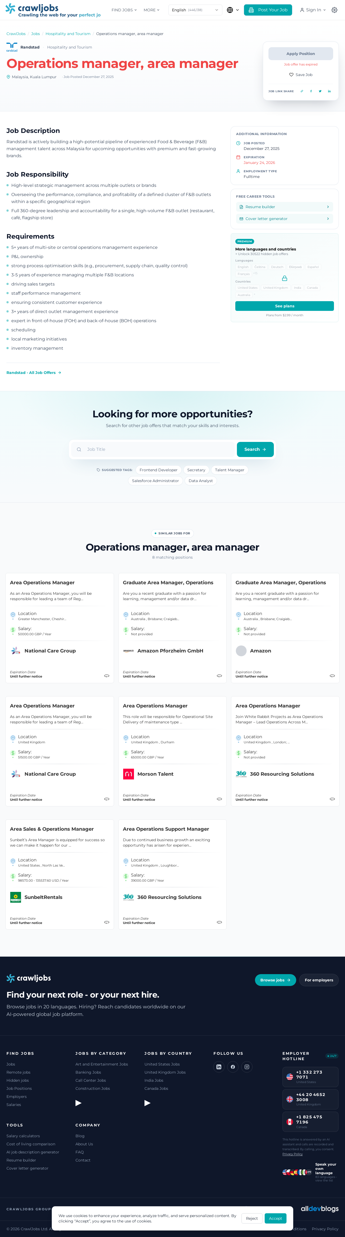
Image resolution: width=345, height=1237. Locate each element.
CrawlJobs (16, 33)
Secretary (196, 470)
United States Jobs (162, 1064)
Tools (14, 1125)
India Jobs (153, 1080)
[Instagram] (247, 1066)
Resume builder (21, 1160)
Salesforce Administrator (155, 480)
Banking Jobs (88, 1072)
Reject (252, 1218)
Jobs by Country (168, 1053)
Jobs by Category (100, 1053)
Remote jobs (18, 1072)
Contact (83, 1160)
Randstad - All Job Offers (33, 372)
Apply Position (301, 53)
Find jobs (124, 10)
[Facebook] (232, 1066)
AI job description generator (32, 1152)
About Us (84, 1144)
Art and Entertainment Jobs (101, 1064)
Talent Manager (229, 470)
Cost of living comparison (30, 1144)
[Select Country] (233, 10)
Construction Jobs (92, 1088)
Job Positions (19, 1088)
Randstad (30, 47)
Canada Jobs (156, 1088)
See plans (284, 306)
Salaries (13, 1104)
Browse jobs (275, 980)
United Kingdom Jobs (165, 1072)
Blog (80, 1135)
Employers (16, 1096)
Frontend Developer (159, 470)
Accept (275, 1218)
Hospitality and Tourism (68, 33)
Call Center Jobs (90, 1080)
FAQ (79, 1152)
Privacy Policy (292, 1154)
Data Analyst (201, 480)
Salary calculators (23, 1135)
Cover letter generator (27, 1168)
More (152, 10)
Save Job (300, 74)
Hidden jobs (17, 1080)
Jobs (35, 33)
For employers (319, 980)
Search (255, 449)
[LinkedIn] (218, 1066)
